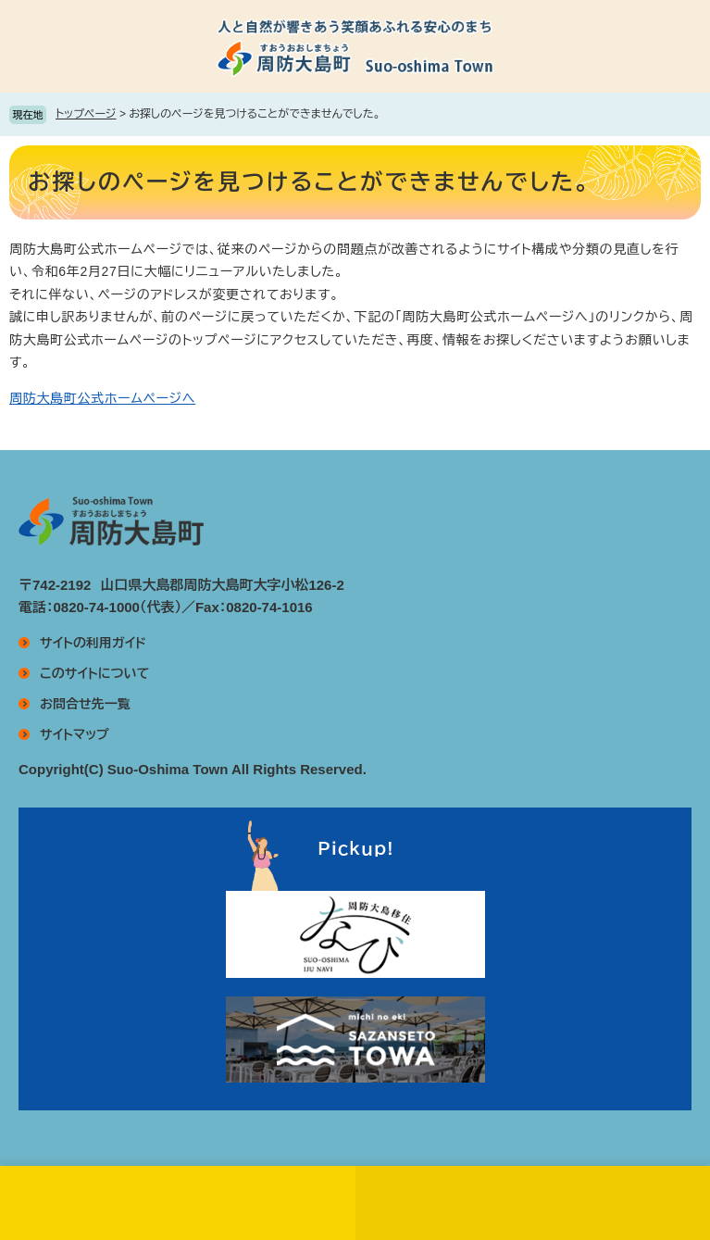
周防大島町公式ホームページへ (102, 398)
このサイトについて (94, 673)
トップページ (86, 113)
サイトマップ (74, 734)
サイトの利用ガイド (93, 642)
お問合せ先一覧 (85, 703)
